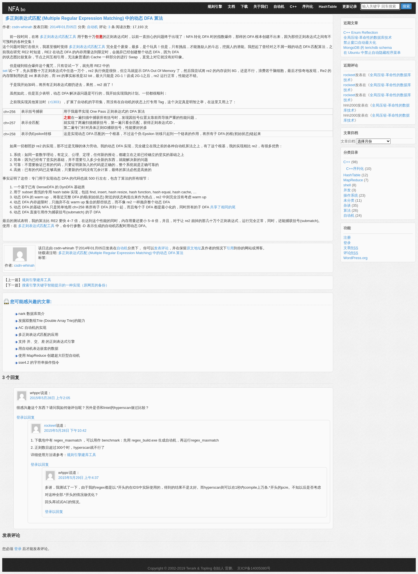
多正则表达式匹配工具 (58, 37)
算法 (347, 210)
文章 (350, 248)
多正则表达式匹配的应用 (38, 334)
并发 (347, 190)
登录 (17, 549)
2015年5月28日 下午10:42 (65, 430)
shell (347, 185)
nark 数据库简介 (31, 314)
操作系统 (350, 195)
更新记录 (349, 6)
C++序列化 (355, 169)
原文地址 (194, 248)
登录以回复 (25, 417)
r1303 (54, 102)
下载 (244, 6)
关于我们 (260, 6)
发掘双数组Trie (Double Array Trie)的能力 (51, 321)
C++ (293, 6)
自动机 (278, 6)
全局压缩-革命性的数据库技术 (367, 37)
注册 (347, 237)
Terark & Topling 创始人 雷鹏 (209, 568)
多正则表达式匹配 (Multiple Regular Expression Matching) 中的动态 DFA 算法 (84, 18)
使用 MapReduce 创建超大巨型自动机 (49, 355)
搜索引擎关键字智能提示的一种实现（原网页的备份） (65, 285)
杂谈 (347, 205)
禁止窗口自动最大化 (359, 42)
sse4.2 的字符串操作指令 (38, 362)
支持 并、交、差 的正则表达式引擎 (46, 341)
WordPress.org (355, 258)
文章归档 (348, 141)
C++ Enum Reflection (360, 32)
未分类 (348, 200)
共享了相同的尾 (223, 207)
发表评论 (161, 248)
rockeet (50, 425)
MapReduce (353, 180)
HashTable (328, 6)
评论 (350, 253)
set (5, 71)
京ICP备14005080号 (253, 568)
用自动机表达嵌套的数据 (38, 348)
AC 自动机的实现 (32, 327)
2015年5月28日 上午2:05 (50, 398)
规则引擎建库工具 (36, 280)
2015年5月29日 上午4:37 (78, 478)
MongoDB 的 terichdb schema (367, 47)
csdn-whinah (22, 27)
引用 (230, 248)
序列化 (307, 6)
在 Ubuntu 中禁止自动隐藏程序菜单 (372, 52)
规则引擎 (215, 6)
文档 (231, 6)
